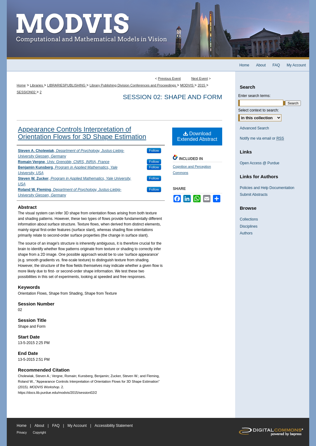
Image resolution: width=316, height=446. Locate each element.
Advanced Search (254, 128)
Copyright (39, 432)
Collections (249, 219)
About (39, 425)
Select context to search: (258, 110)
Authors (246, 233)
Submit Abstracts (254, 194)
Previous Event (169, 78)
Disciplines (248, 226)
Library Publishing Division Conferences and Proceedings (133, 85)
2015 (202, 85)
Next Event (199, 78)
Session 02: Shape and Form (172, 96)
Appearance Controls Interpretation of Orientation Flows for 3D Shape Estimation (82, 133)
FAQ (56, 425)
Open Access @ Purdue (259, 163)
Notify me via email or (262, 138)
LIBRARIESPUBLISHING (66, 85)
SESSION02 (26, 92)
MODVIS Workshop (158, 29)
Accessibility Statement (114, 425)
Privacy (22, 432)
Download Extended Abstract (197, 136)
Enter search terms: (254, 96)
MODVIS (187, 85)
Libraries (37, 85)
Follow (154, 150)
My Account (77, 425)
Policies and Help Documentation (267, 188)
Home (21, 85)
